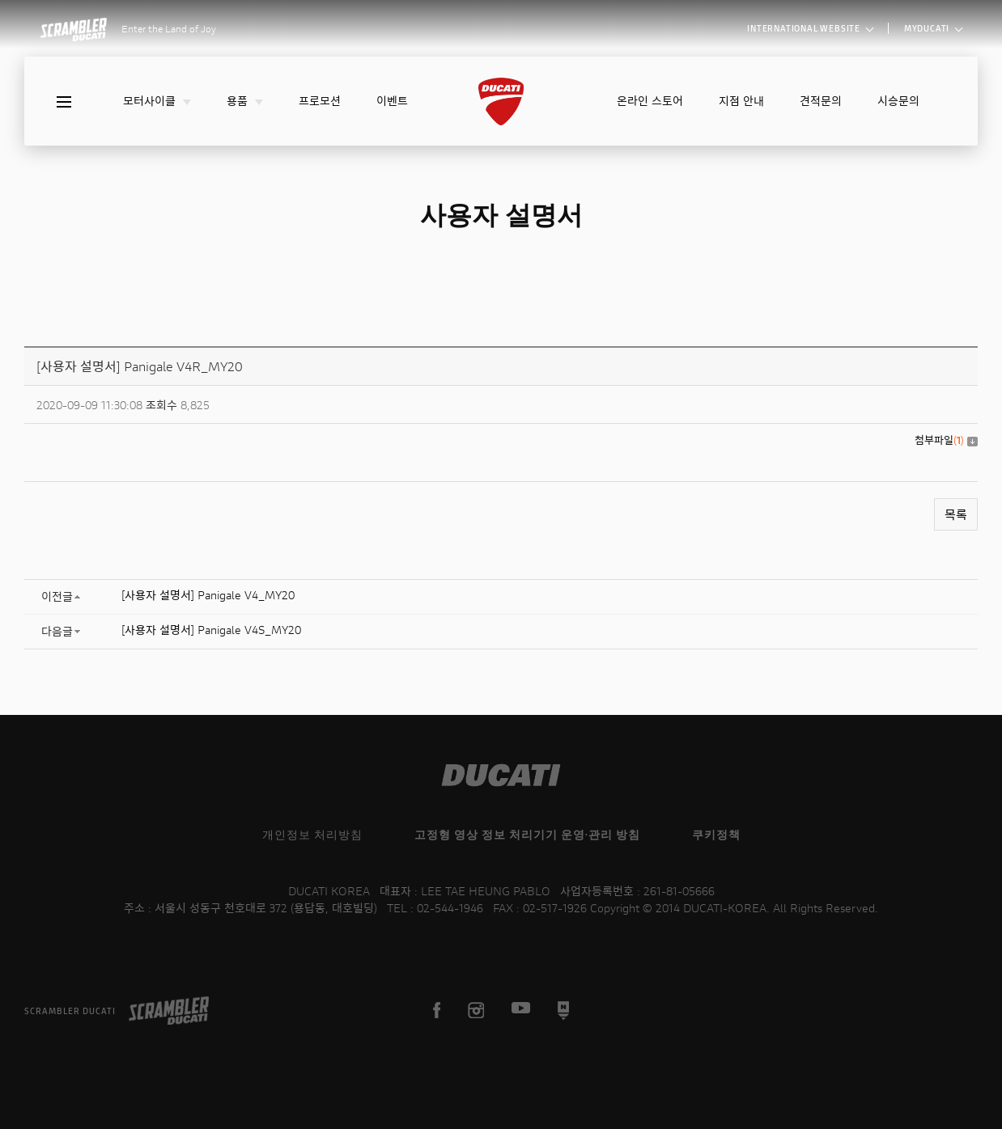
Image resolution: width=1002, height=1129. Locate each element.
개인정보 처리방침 (312, 834)
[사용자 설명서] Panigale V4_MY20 (208, 595)
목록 (956, 514)
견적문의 (821, 100)
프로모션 (320, 100)
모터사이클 (157, 100)
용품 (245, 100)
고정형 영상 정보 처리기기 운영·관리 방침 (527, 834)
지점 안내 (741, 100)
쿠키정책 (716, 834)
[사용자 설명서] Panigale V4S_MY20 (211, 629)
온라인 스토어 (650, 100)
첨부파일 (946, 440)
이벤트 (392, 100)
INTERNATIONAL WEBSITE (810, 28)
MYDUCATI (933, 28)
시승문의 (898, 100)
